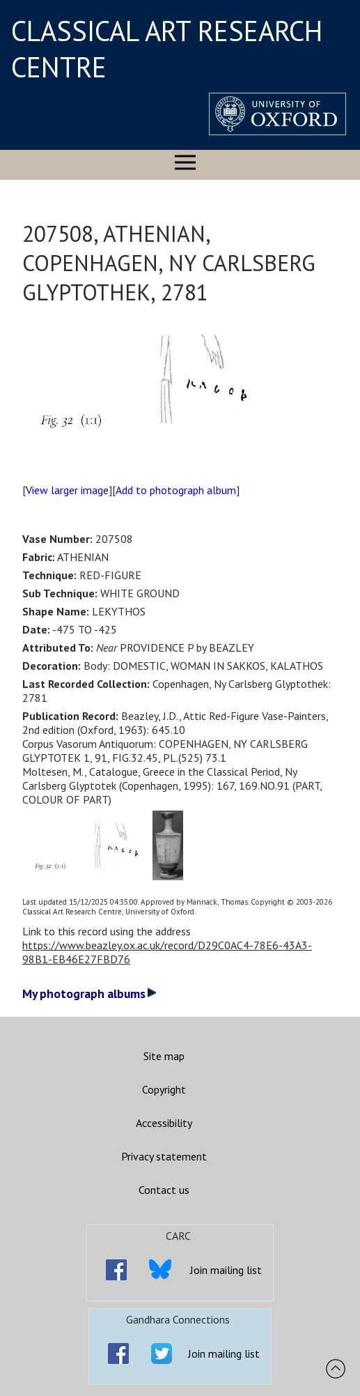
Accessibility (164, 1123)
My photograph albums (89, 993)
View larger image (67, 490)
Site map (164, 1056)
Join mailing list (226, 1270)
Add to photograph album (176, 490)
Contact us (164, 1190)
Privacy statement (164, 1156)
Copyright (164, 1089)
